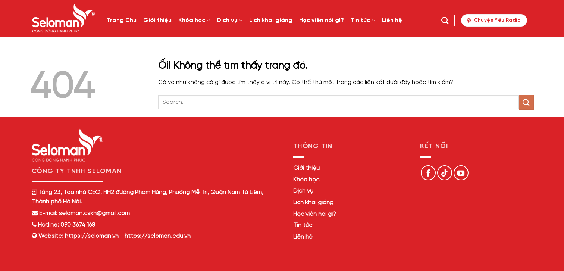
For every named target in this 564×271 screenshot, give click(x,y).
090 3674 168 (77, 225)
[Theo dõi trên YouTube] (461, 172)
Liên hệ (392, 20)
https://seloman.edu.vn (158, 236)
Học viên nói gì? (321, 20)
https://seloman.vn (92, 236)
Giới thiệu (157, 20)
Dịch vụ (229, 20)
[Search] (444, 20)
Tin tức (363, 20)
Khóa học (194, 20)
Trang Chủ (122, 20)
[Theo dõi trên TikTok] (444, 172)
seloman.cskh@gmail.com (94, 213)
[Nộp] (526, 102)
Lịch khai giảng (270, 20)
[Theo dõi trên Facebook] (428, 172)
